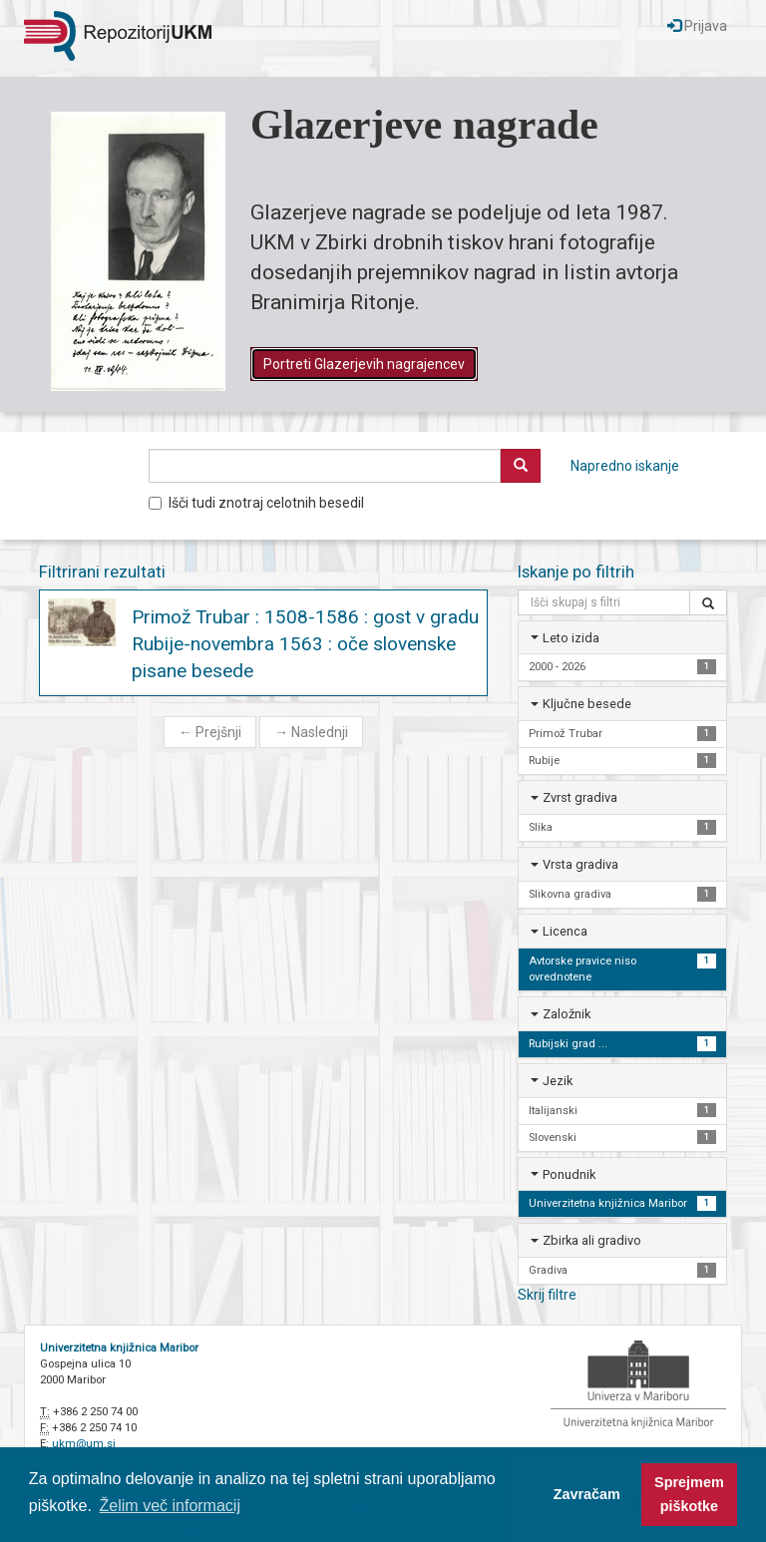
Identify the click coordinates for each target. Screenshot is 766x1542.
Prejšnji (210, 732)
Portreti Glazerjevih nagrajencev (364, 364)
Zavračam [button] (587, 1494)
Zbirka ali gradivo (592, 1240)
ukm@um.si (84, 1443)
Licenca (565, 931)
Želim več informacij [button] (170, 1505)
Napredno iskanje (625, 466)
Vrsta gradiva (580, 864)
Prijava (697, 26)
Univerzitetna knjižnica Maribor (119, 1348)
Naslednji (311, 732)
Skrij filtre (547, 1295)
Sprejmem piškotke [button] (689, 1494)
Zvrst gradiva (580, 797)
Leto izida (571, 637)
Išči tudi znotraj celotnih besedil (256, 503)
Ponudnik (569, 1174)
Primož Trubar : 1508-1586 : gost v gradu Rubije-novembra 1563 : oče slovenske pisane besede (305, 643)
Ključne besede (587, 703)
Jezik (558, 1080)
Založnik (566, 1013)
